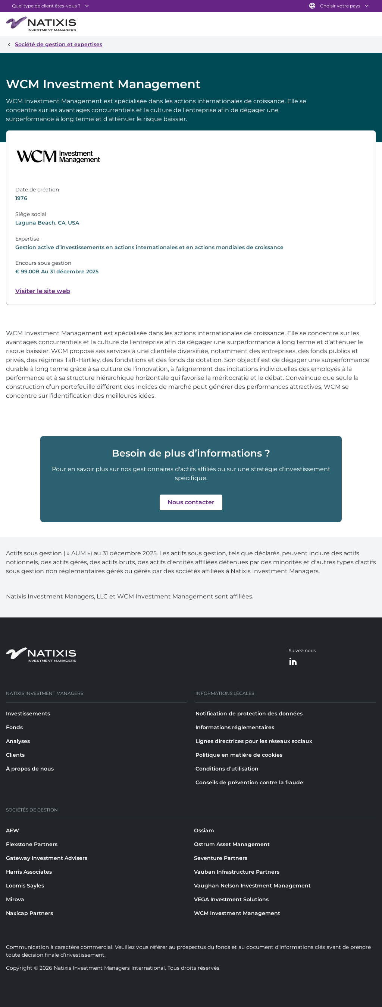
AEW (12, 830)
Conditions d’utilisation (227, 768)
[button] (191, 502)
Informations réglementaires (234, 727)
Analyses (18, 741)
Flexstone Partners (31, 844)
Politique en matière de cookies (238, 755)
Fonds (14, 727)
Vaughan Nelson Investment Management (252, 885)
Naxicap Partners (29, 913)
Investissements (28, 713)
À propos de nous (30, 768)
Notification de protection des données (249, 713)
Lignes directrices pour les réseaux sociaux (253, 741)
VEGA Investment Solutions (231, 899)
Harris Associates (29, 871)
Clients (15, 755)
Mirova (15, 899)
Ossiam (204, 830)
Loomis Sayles (25, 885)
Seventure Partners (220, 858)
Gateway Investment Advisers (46, 858)
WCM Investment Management (237, 913)
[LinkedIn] (293, 662)
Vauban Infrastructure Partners (236, 871)
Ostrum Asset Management (232, 844)
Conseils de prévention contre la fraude (249, 782)
